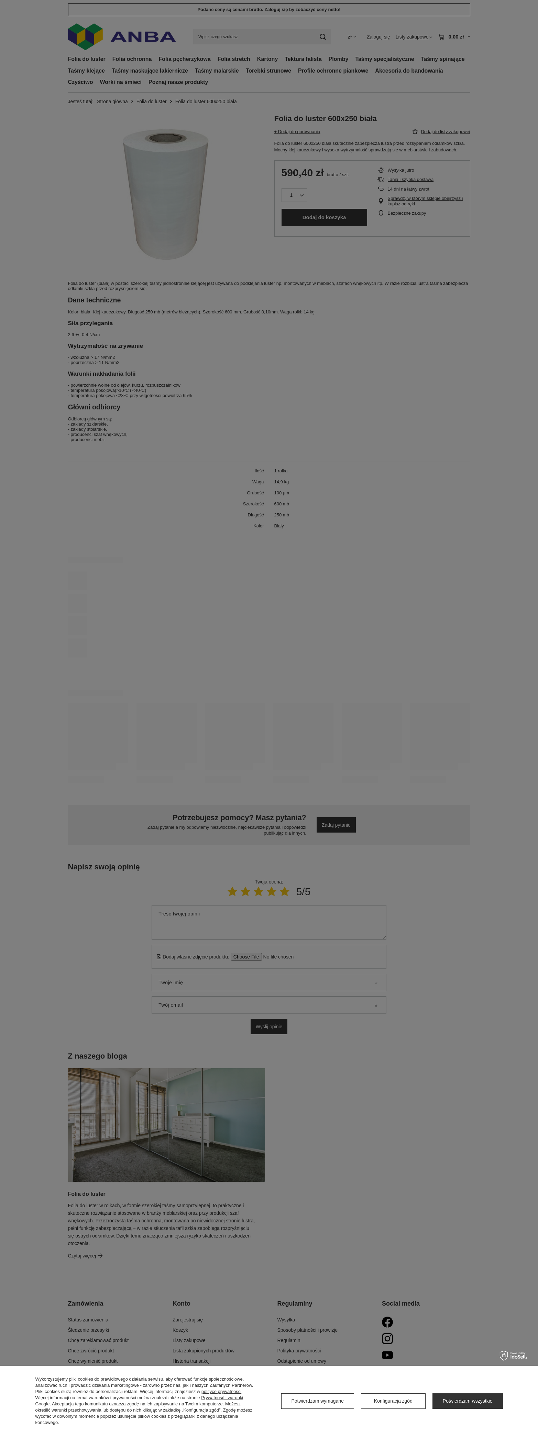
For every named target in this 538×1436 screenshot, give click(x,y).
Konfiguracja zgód (393, 1401)
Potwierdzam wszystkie (468, 1401)
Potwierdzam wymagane (317, 1401)
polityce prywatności (221, 1391)
